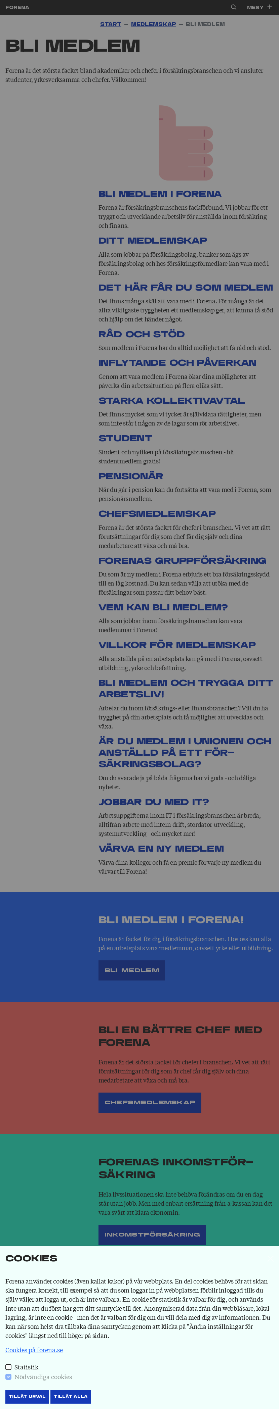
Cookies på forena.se (34, 1349)
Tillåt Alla (70, 1396)
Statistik (26, 1366)
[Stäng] (270, 1258)
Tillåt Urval (27, 1396)
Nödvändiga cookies (43, 1376)
